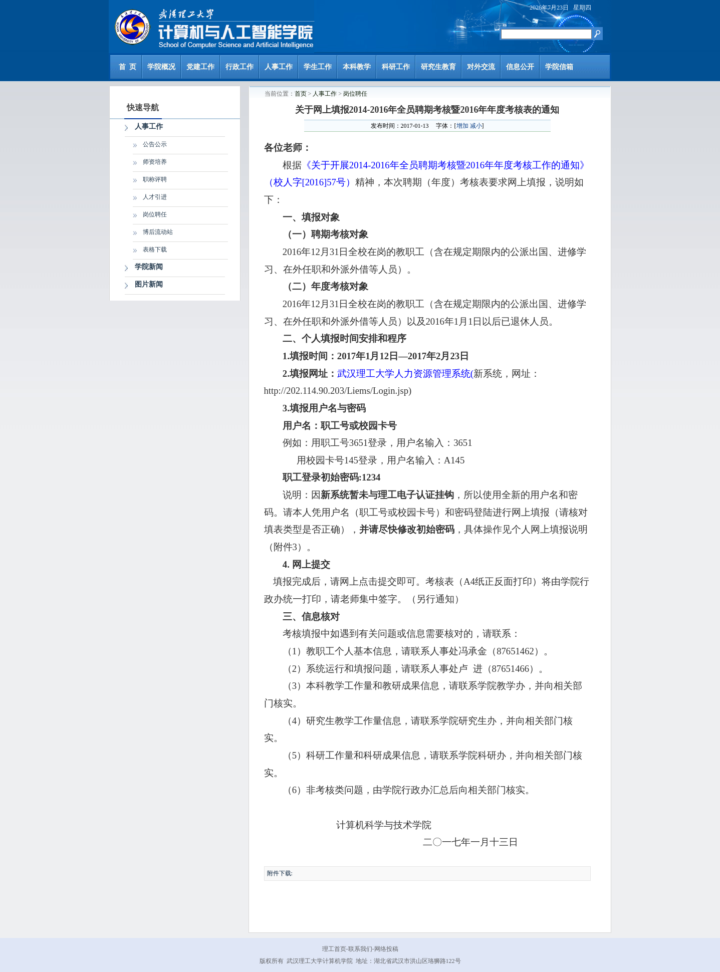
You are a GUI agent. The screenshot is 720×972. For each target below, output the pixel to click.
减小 (476, 125)
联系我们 (360, 948)
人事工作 (279, 67)
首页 (301, 93)
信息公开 (520, 67)
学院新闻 (149, 267)
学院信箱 (559, 67)
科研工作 (396, 67)
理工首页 (334, 948)
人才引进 (155, 196)
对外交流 (481, 67)
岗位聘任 (155, 214)
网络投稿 (386, 948)
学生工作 (318, 67)
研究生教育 (438, 67)
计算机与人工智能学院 (211, 26)
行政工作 (239, 67)
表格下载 (155, 249)
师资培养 (155, 161)
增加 (462, 125)
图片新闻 (149, 284)
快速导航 (143, 107)
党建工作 (200, 67)
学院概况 (161, 67)
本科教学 (357, 67)
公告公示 (155, 144)
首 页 (127, 67)
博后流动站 (158, 231)
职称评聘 (155, 179)
